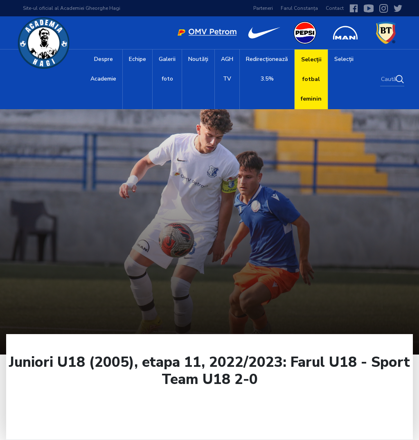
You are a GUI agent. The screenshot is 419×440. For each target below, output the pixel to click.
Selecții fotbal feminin (311, 79)
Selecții (344, 59)
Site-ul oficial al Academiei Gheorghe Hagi (71, 8)
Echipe (137, 59)
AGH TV (227, 69)
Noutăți (198, 59)
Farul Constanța (299, 8)
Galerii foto (167, 69)
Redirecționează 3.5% (267, 69)
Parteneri (263, 8)
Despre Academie (103, 69)
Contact (335, 8)
